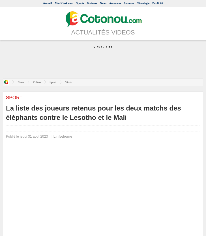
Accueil (47, 3)
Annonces (115, 3)
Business (92, 3)
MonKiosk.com (64, 3)
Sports (80, 3)
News (103, 3)
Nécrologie (143, 3)
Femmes (129, 3)
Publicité (157, 3)
